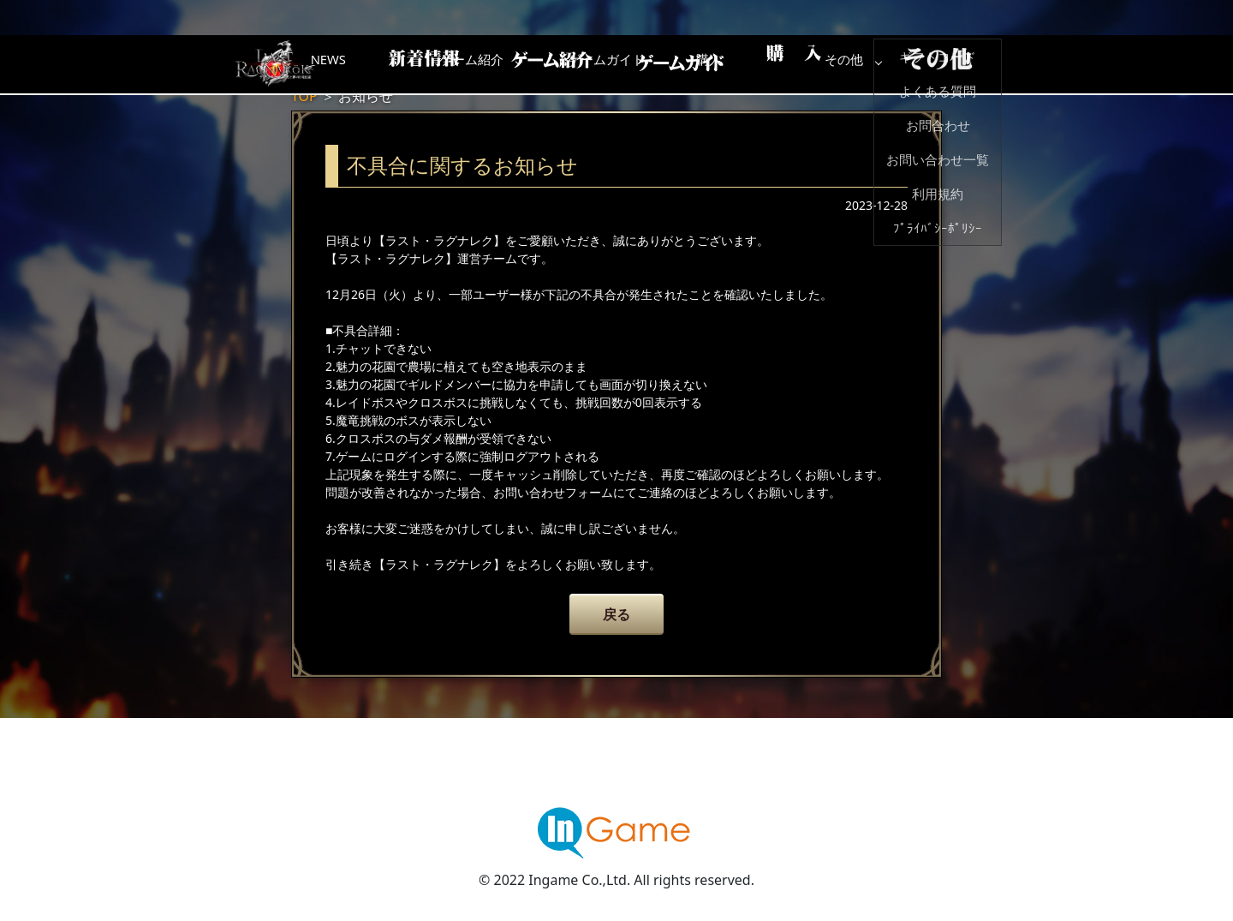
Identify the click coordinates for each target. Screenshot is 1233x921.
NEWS (406, 64)
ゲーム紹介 (544, 64)
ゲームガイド (680, 64)
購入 (818, 64)
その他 (954, 64)
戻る (616, 614)
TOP (304, 96)
